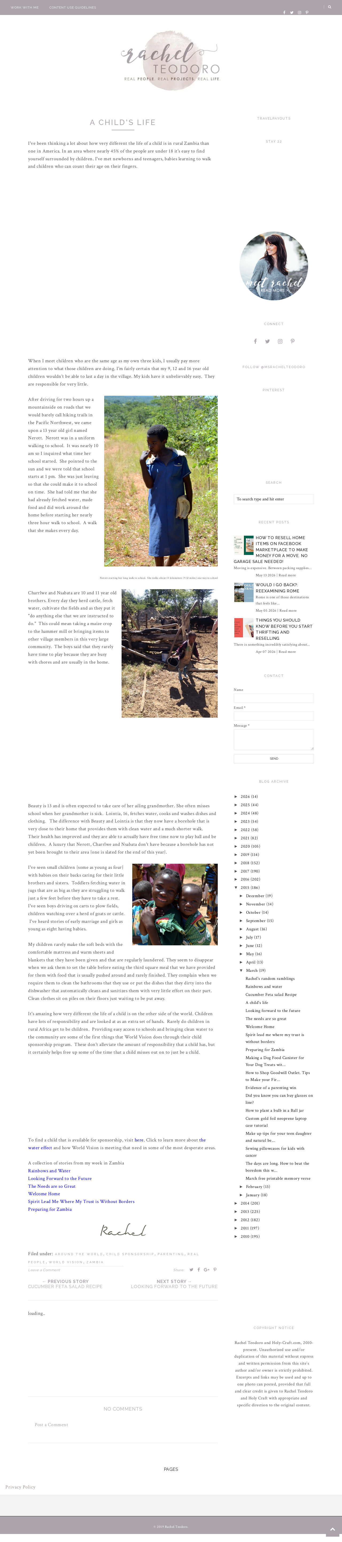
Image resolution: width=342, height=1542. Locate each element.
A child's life (257, 1003)
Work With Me (25, 7)
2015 (246, 887)
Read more (287, 575)
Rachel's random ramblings (270, 978)
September (256, 921)
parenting (171, 1255)
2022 (246, 830)
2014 (246, 1203)
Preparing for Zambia (265, 1050)
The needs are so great (266, 1019)
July (250, 937)
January (253, 1195)
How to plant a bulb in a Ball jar (275, 1110)
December (256, 896)
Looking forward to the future (273, 1011)
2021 (246, 838)
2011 (245, 1228)
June (250, 946)
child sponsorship (130, 1255)
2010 (246, 1236)
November (256, 904)
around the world (79, 1255)
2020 (246, 846)
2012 (246, 1220)
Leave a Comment (44, 1271)
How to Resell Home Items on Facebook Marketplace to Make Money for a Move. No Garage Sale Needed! (271, 549)
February (255, 1187)
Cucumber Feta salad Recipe (271, 994)
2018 (246, 863)
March (252, 970)
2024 (246, 813)
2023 (246, 821)
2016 (246, 879)
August (253, 929)
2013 (246, 1211)
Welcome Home (260, 1027)
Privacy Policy (20, 1487)
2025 (246, 805)
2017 (246, 871)
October (254, 912)
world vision (66, 1263)
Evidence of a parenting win (271, 1088)
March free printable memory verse (278, 1178)
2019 (246, 855)
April (251, 962)
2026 (246, 796)
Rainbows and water (264, 986)
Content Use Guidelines (72, 7)
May (250, 954)
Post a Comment (51, 1425)
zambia (95, 1263)
